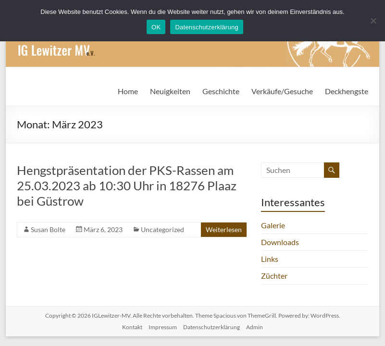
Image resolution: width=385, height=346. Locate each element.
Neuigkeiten (170, 91)
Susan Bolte (48, 229)
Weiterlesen (224, 229)
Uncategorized (162, 229)
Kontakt (132, 327)
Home (128, 91)
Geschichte (220, 91)
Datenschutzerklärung (211, 327)
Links (269, 258)
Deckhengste (346, 91)
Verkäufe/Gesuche (282, 91)
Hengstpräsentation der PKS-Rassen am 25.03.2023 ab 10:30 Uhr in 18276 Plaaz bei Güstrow (126, 185)
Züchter (274, 275)
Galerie (273, 225)
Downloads (280, 242)
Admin (254, 327)
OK (156, 27)
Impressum (163, 327)
